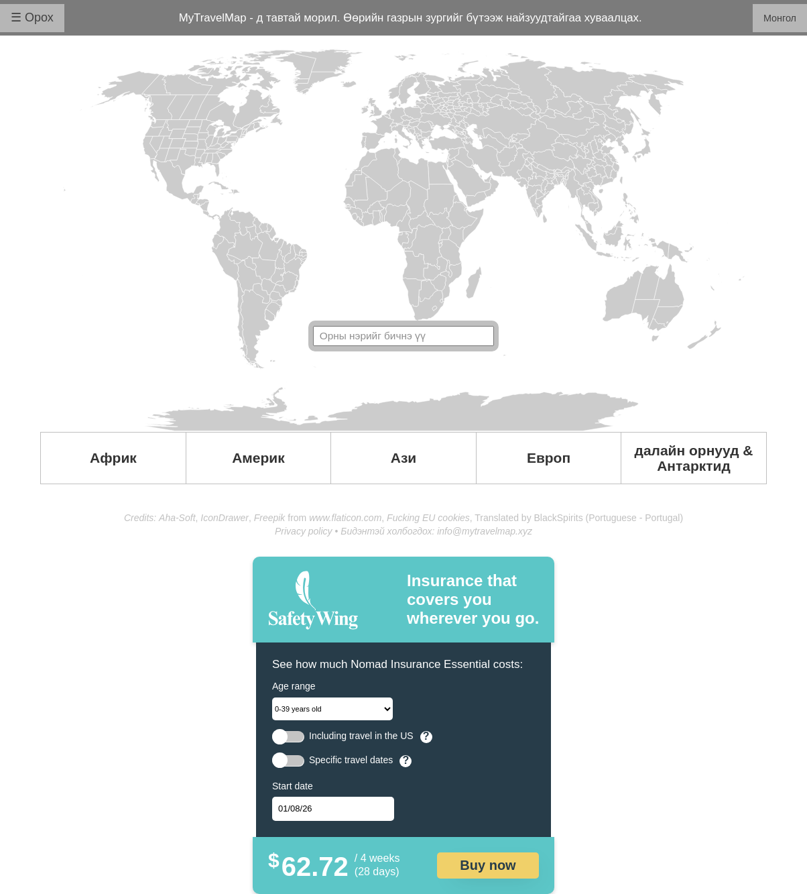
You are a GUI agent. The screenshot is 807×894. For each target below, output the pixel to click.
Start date (292, 786)
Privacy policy (303, 531)
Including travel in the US (361, 736)
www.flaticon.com (345, 517)
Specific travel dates (351, 760)
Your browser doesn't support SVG (403, 240)
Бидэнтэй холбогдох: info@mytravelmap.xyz (436, 531)
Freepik (270, 517)
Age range (294, 686)
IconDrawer (224, 517)
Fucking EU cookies (428, 517)
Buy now (487, 865)
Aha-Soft (177, 517)
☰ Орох (32, 17)
